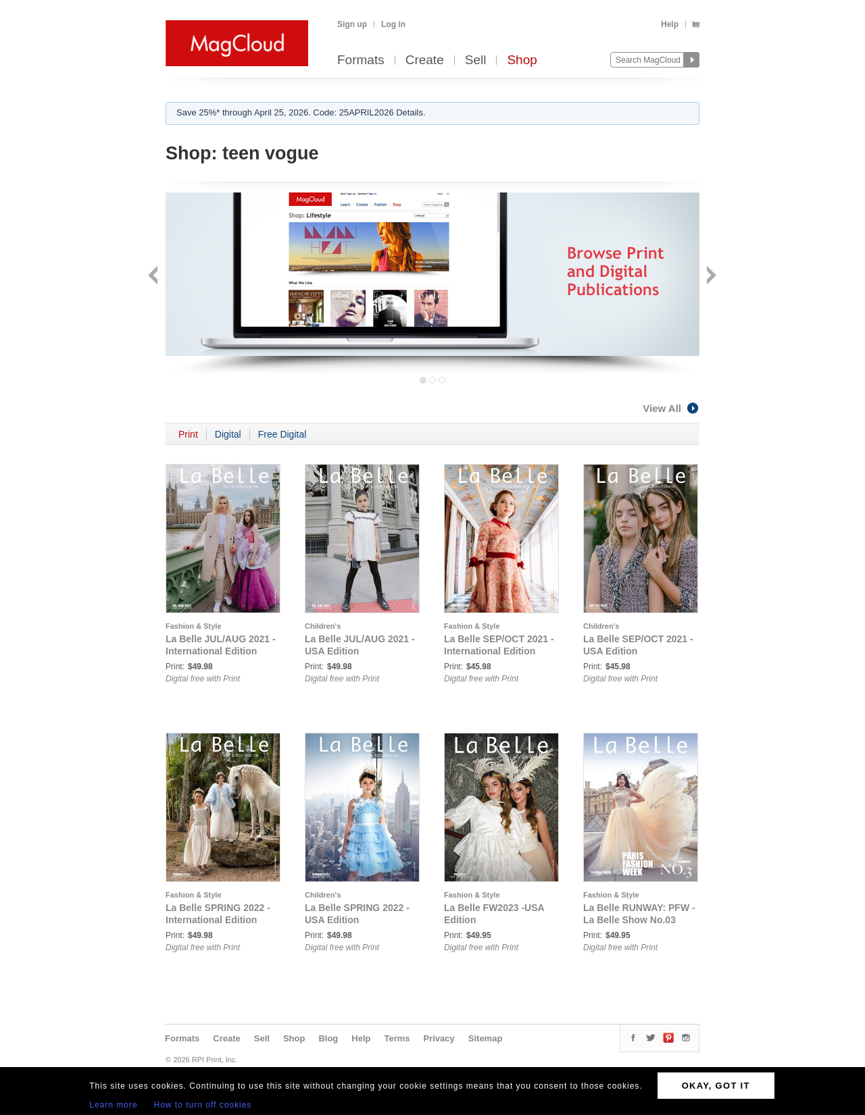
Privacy (439, 1038)
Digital (228, 434)
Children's (323, 626)
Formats (361, 60)
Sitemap (485, 1038)
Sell (476, 60)
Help (669, 24)
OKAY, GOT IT (716, 1086)
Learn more (113, 1105)
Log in (393, 24)
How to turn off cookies (203, 1105)
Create (424, 60)
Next (709, 276)
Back (154, 276)
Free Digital (282, 434)
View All (671, 408)
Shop (522, 60)
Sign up (352, 24)
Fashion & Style (194, 626)
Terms (397, 1038)
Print (188, 434)
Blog (328, 1038)
